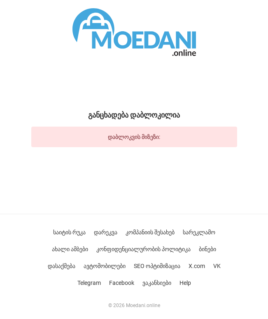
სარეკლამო (199, 232)
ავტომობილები (105, 266)
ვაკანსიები (156, 283)
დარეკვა (105, 232)
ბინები (207, 249)
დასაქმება (61, 266)
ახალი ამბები (70, 249)
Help (185, 283)
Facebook (121, 283)
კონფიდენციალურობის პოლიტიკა (143, 249)
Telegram (89, 283)
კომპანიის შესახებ (150, 232)
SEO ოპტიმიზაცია (157, 266)
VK (217, 266)
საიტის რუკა (69, 232)
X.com (197, 266)
